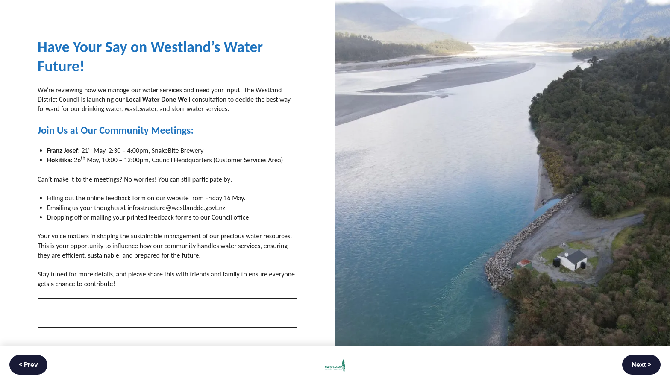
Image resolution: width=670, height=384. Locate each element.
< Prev (28, 365)
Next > (641, 365)
